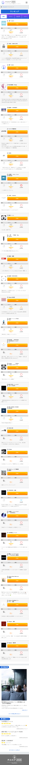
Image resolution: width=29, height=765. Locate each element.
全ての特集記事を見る (14, 713)
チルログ (8, 2)
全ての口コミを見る (14, 750)
